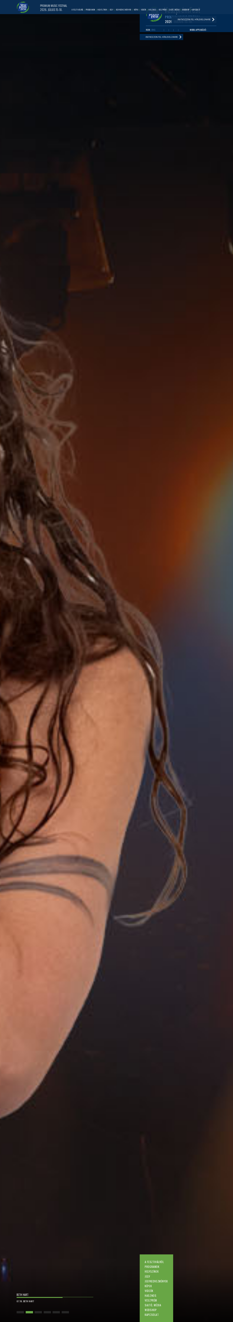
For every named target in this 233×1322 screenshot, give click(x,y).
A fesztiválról (154, 1262)
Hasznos (150, 1295)
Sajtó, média (153, 1305)
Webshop (151, 1310)
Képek (148, 1286)
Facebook (161, 30)
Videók (149, 1291)
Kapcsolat (152, 1315)
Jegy (147, 1276)
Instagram (176, 30)
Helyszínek (152, 1271)
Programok (152, 1267)
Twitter (171, 30)
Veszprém (151, 1300)
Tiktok (180, 30)
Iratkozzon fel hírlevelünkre (162, 38)
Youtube (166, 30)
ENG (153, 30)
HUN (148, 30)
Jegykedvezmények (156, 1281)
